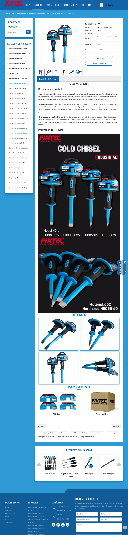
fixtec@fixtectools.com (64, 510)
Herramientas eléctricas (17, 53)
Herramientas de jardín (17, 163)
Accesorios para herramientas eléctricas (19, 68)
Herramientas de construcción (19, 183)
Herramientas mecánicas (17, 93)
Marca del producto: (88, 32)
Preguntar (99, 58)
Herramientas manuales (17, 83)
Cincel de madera (50, 473)
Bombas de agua (14, 168)
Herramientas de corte (17, 123)
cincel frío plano (112, 433)
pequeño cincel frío (87, 437)
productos (8, 510)
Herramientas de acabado (18, 133)
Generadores (13, 73)
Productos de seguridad (17, 173)
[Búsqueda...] (17, 32)
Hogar (7, 507)
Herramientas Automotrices (18, 118)
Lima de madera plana (108, 473)
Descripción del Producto (48, 79)
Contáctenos (9, 522)
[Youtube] (63, 525)
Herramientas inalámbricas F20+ (19, 48)
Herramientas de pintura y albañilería (19, 108)
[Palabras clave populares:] (101, 5)
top (125, 527)
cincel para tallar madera (46, 437)
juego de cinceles (51, 433)
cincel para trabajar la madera (68, 437)
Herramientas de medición (18, 128)
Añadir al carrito (99, 63)
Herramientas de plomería (18, 138)
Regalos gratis (14, 178)
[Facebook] (53, 525)
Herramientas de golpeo (17, 103)
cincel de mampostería (78, 433)
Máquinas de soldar (15, 58)
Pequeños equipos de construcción (19, 78)
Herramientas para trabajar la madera (19, 188)
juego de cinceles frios (96, 433)
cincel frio (64, 433)
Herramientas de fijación (17, 98)
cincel (40, 433)
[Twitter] (58, 525)
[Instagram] (67, 525)
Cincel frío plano (89, 473)
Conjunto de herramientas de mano (19, 148)
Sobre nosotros (10, 513)
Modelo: (88, 27)
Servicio (7, 516)
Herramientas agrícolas (17, 143)
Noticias (8, 519)
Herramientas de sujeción (17, 88)
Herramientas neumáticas (18, 158)
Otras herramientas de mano (18, 153)
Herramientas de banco (17, 63)
